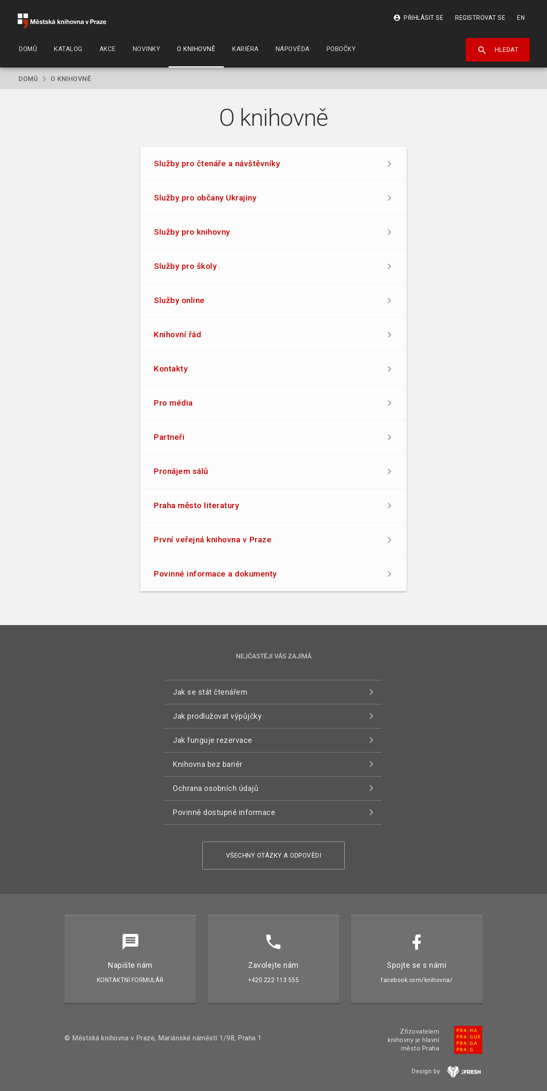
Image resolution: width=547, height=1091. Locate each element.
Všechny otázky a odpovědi (274, 855)
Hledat (498, 50)
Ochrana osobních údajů (215, 788)
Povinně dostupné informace (224, 812)
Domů (28, 79)
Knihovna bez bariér (208, 764)
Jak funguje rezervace (212, 740)
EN (521, 17)
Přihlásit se (418, 18)
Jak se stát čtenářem (210, 692)
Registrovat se (480, 17)
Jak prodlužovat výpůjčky (217, 716)
